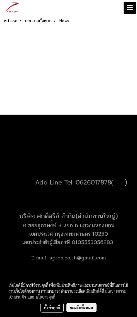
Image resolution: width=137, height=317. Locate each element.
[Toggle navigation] (130, 8)
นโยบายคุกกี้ (45, 296)
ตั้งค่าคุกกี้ (52, 307)
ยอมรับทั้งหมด (81, 307)
